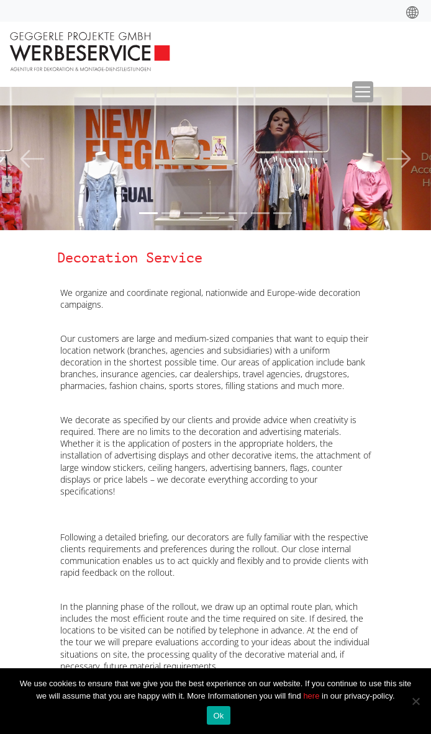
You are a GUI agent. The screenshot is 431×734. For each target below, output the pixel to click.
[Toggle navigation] (362, 91)
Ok (218, 715)
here (312, 695)
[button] (32, 158)
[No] (415, 701)
